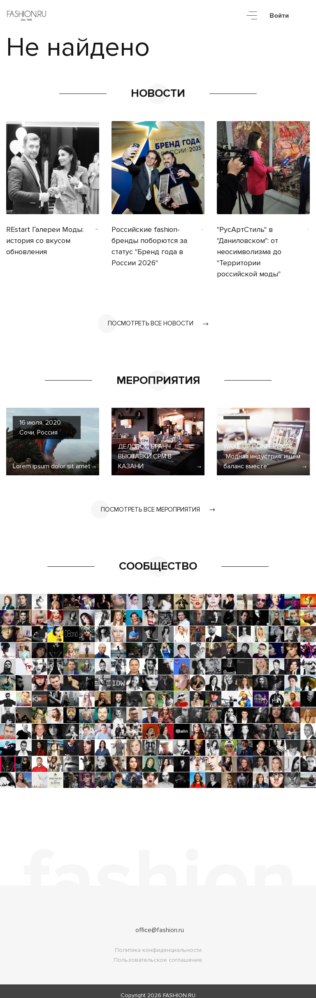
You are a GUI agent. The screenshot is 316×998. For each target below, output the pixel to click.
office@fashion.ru (159, 922)
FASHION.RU (179, 987)
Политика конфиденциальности (158, 941)
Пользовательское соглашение (158, 951)
